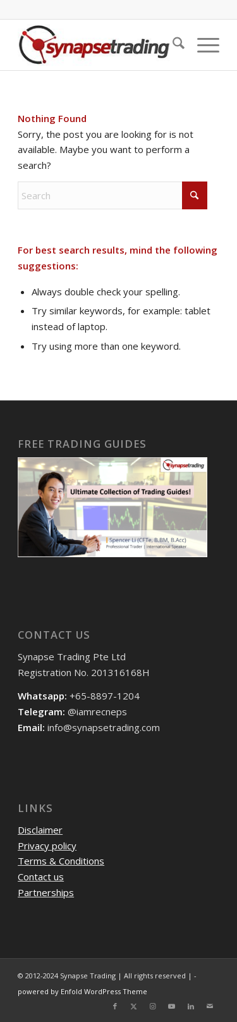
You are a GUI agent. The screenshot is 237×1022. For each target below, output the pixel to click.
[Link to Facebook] (115, 1006)
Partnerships (46, 892)
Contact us (41, 876)
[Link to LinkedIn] (190, 1006)
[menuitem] (172, 45)
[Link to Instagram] (152, 1006)
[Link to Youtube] (171, 1006)
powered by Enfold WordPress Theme (82, 991)
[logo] (98, 45)
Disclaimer (40, 829)
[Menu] (202, 45)
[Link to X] (134, 1006)
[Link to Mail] (209, 1006)
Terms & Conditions (61, 860)
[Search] (172, 45)
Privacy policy (47, 845)
